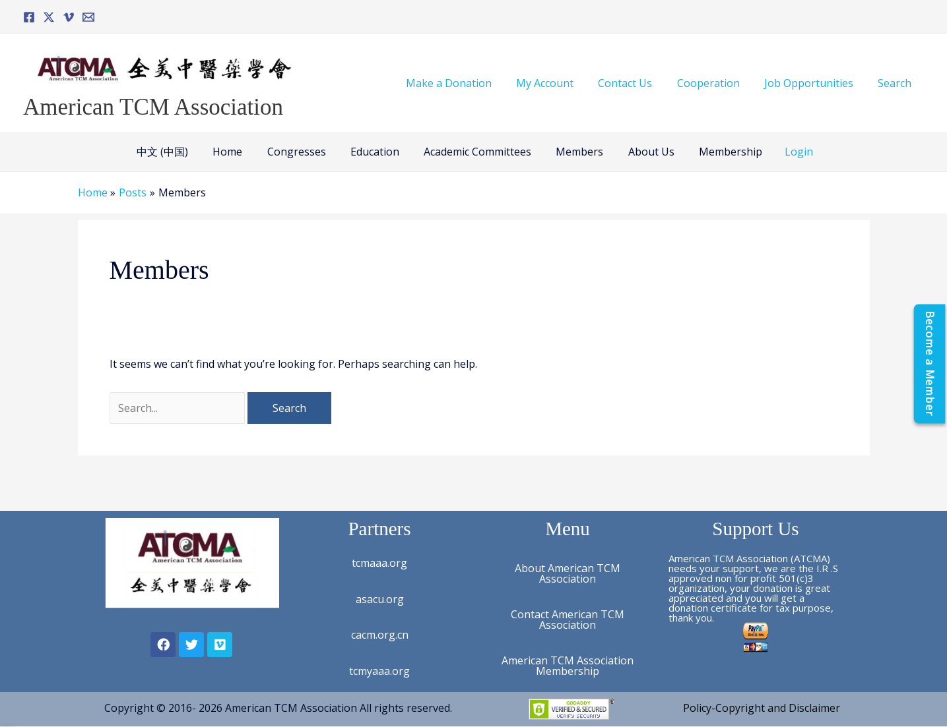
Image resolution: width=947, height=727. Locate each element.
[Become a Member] (929, 363)
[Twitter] (49, 17)
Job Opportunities (814, 83)
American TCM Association (153, 107)
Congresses (302, 151)
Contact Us (637, 83)
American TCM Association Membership (568, 665)
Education (376, 151)
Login (785, 151)
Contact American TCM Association (567, 619)
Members (575, 151)
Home (236, 151)
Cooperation (717, 83)
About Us (643, 151)
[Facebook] (29, 17)
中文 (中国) (175, 151)
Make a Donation (468, 83)
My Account (560, 83)
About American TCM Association (567, 573)
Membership (718, 151)
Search (896, 83)
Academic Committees (476, 151)
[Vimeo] (69, 17)
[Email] (88, 17)
